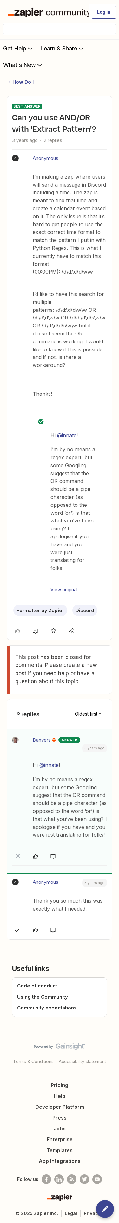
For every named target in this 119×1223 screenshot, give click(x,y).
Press (59, 1117)
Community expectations (47, 1008)
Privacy (92, 1213)
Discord (85, 610)
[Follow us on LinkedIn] (59, 1179)
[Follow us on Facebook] (46, 1179)
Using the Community (42, 997)
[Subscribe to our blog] (71, 1179)
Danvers (42, 740)
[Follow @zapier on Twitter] (84, 1179)
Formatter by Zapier (40, 610)
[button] (104, 12)
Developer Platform (59, 1107)
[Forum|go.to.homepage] (45, 12)
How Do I (23, 82)
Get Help (18, 48)
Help (59, 1096)
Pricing (59, 1085)
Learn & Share (62, 48)
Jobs (60, 1128)
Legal (71, 1213)
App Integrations (60, 1161)
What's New (23, 65)
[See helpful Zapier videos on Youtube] (97, 1179)
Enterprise (60, 1139)
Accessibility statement (82, 1061)
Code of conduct (37, 986)
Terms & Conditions (33, 1061)
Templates (59, 1150)
